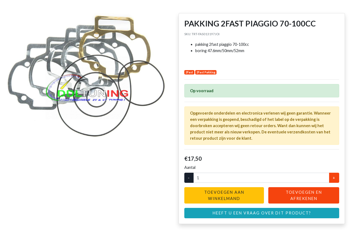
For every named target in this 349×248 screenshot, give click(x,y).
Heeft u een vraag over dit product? (262, 213)
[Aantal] (261, 178)
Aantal (189, 167)
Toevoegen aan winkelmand (224, 195)
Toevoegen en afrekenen (304, 195)
